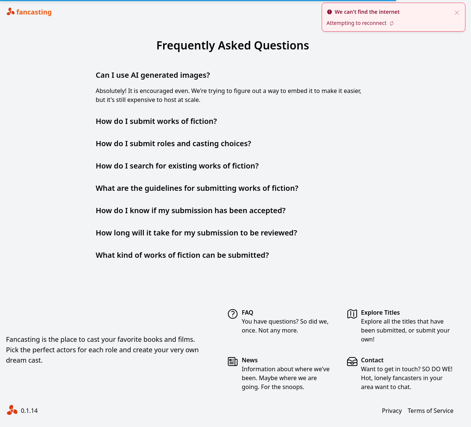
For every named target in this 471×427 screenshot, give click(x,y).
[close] (457, 11)
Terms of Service (431, 411)
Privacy (392, 411)
